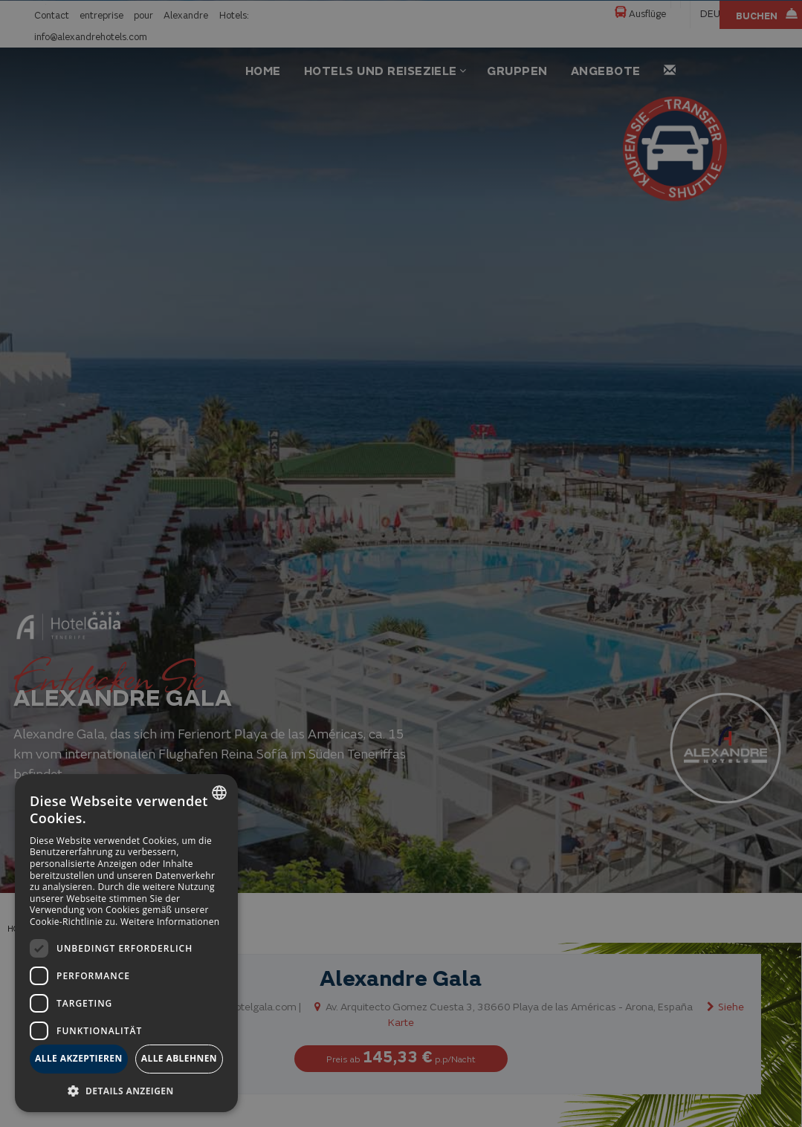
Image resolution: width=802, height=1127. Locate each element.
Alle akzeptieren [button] (79, 1058)
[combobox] (219, 792)
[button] (126, 1090)
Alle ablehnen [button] (179, 1058)
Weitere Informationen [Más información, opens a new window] (170, 921)
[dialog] (126, 943)
